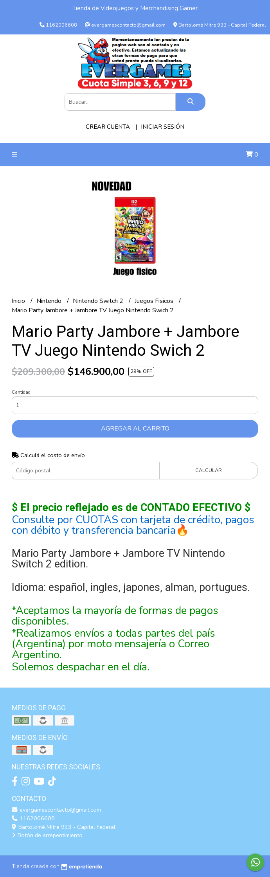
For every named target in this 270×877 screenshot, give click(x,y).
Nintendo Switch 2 (99, 301)
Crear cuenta (108, 127)
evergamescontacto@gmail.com (56, 810)
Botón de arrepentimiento (47, 835)
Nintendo (49, 301)
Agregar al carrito (135, 428)
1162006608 (33, 818)
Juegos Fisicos (155, 301)
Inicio (19, 301)
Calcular (208, 470)
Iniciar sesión (162, 127)
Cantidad (21, 392)
